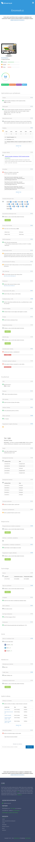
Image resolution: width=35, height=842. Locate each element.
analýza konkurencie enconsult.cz (17, 20)
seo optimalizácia (16, 810)
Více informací (7, 709)
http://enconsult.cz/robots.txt (9, 285)
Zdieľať (24, 84)
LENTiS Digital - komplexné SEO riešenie (10, 812)
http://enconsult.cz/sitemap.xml (10, 275)
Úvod (3, 819)
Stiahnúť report (5, 84)
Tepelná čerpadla (8, 715)
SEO (18, 791)
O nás (3, 822)
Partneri (4, 824)
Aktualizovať (12, 84)
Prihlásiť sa (8, 220)
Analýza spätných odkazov (8, 820)
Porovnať (19, 84)
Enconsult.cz (4, 58)
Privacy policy (5, 826)
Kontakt (4, 830)
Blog (3, 828)
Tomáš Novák (27, 838)
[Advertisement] (17, 32)
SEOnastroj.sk (16, 838)
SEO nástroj (13, 808)
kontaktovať (19, 794)
